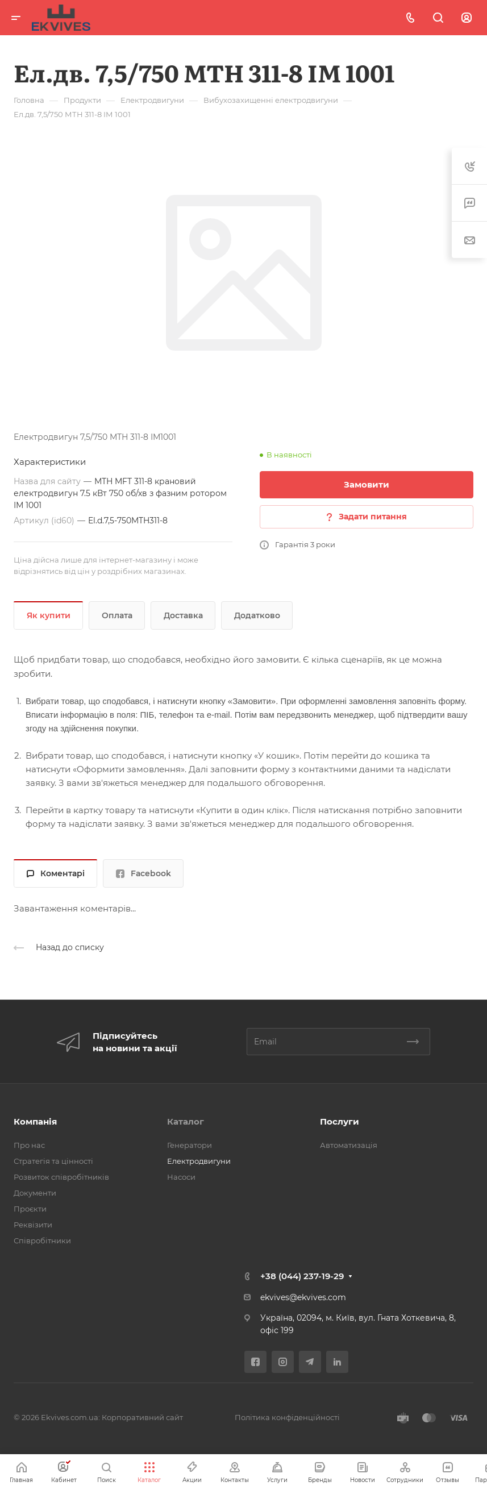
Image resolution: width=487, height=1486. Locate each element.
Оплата (117, 615)
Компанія (35, 1121)
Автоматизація (348, 1145)
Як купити (48, 615)
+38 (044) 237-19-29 (302, 1276)
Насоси (181, 1176)
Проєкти (30, 1208)
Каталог (185, 1121)
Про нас (29, 1145)
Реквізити (33, 1224)
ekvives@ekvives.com (303, 1297)
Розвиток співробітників (61, 1176)
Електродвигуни (199, 1161)
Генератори (189, 1145)
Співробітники (42, 1240)
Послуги (339, 1121)
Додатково (257, 615)
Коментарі (56, 873)
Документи (35, 1192)
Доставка (183, 615)
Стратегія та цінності (53, 1161)
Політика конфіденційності (287, 1417)
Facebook (143, 873)
